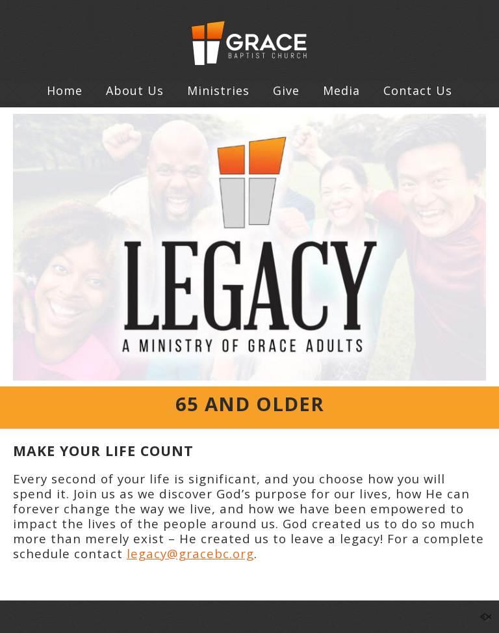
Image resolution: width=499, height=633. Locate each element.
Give (286, 90)
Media (341, 90)
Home (65, 90)
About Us (135, 90)
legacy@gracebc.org (190, 553)
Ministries (218, 90)
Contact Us (417, 90)
